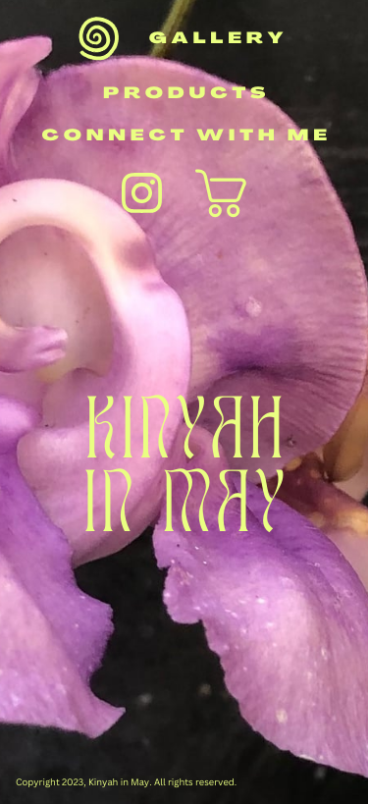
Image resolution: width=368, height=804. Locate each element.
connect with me (186, 136)
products (186, 94)
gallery (219, 39)
